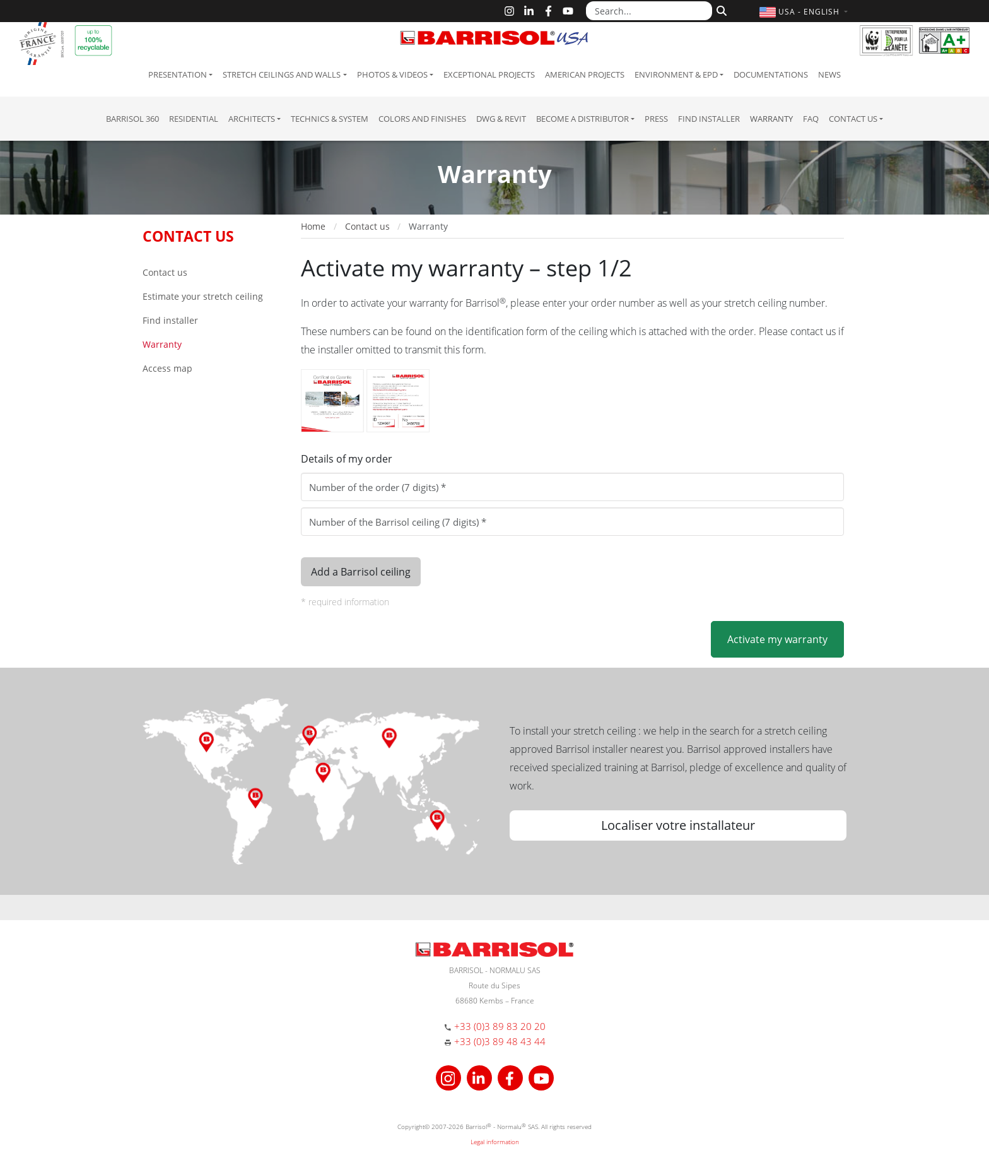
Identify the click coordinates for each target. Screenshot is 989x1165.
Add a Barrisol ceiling (361, 572)
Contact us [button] (853, 118)
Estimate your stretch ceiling (203, 296)
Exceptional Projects (489, 74)
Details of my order (346, 459)
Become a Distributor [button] (582, 118)
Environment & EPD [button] (676, 74)
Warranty (771, 118)
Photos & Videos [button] (392, 74)
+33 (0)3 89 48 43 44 (500, 1041)
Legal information (495, 1141)
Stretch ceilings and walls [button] (282, 74)
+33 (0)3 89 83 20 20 (500, 1026)
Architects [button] (251, 118)
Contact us (165, 272)
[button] (805, 11)
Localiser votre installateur (678, 825)
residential (193, 118)
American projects (584, 74)
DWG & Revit (501, 118)
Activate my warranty (777, 639)
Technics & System (329, 118)
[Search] (720, 9)
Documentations (771, 74)
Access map (167, 368)
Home (313, 226)
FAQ (811, 118)
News (829, 74)
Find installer (709, 118)
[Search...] (649, 10)
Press (656, 118)
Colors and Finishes (422, 118)
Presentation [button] (177, 74)
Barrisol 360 (132, 118)
